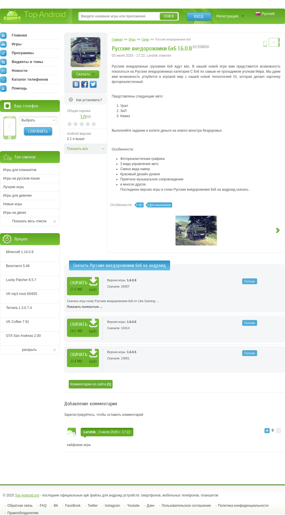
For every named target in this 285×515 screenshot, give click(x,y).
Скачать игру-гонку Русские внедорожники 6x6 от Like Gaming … (174, 304)
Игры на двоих (14, 213)
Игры (10, 44)
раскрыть (29, 350)
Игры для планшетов (19, 170)
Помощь (13, 88)
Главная (13, 35)
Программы (17, 53)
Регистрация (227, 16)
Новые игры (12, 204)
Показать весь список (29, 221)
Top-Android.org (27, 495)
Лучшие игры (13, 187)
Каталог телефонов (24, 79)
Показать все (77, 149)
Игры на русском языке (21, 178)
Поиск (169, 16)
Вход (198, 16)
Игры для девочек (17, 196)
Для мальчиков (160, 205)
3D (140, 205)
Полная (249, 281)
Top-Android (35, 17)
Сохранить (38, 131)
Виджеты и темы (21, 62)
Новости (13, 70)
